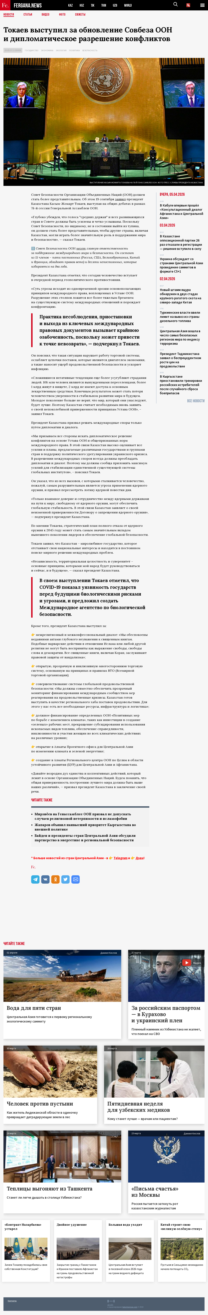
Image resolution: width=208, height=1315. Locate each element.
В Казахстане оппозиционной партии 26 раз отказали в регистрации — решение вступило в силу (181, 242)
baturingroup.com (129, 1311)
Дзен (139, 859)
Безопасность (89, 50)
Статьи (28, 14)
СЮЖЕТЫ (82, 14)
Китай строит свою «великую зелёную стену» (177, 1230)
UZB (116, 5)
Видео (47, 14)
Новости (9, 14)
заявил (120, 199)
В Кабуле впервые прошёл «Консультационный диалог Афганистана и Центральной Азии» (181, 211)
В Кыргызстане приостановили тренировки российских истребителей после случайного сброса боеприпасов (181, 384)
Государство (31, 50)
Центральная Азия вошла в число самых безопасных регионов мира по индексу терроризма (180, 337)
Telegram (120, 859)
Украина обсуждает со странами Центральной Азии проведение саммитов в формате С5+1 (181, 265)
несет (81, 248)
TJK (93, 5)
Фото (63, 14)
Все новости (196, 400)
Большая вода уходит (127, 1226)
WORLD (129, 5)
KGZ (82, 5)
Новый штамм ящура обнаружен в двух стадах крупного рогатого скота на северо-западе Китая (180, 296)
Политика (74, 50)
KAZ (70, 5)
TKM (104, 5)
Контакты (12, 1305)
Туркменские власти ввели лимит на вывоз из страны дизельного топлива (180, 316)
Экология (61, 50)
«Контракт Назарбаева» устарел (24, 1228)
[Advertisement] (104, 916)
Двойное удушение (73, 1226)
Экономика (47, 50)
